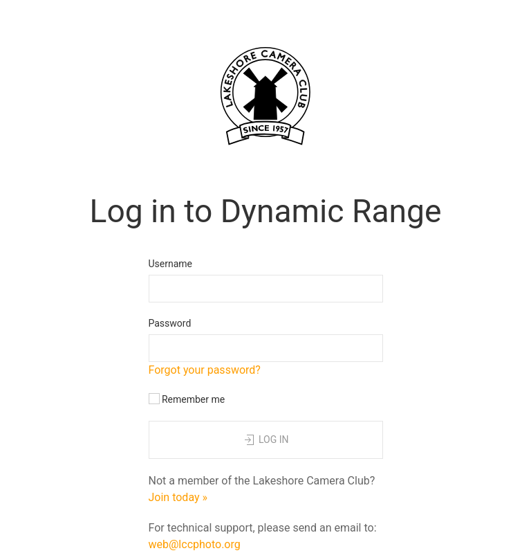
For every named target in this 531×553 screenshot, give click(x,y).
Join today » (178, 497)
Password (170, 323)
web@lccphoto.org (195, 544)
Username (171, 263)
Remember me (187, 399)
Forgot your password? (205, 370)
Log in (265, 440)
